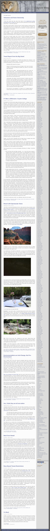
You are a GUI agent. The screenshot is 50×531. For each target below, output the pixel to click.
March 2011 (39, 270)
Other (8, 462)
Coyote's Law (39, 381)
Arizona (7, 349)
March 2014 (39, 228)
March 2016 (39, 200)
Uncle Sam (26, 461)
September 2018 (40, 165)
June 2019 (39, 154)
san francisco (24, 398)
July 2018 (38, 167)
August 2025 (39, 111)
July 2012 (38, 251)
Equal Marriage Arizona (41, 390)
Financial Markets (40, 394)
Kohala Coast (24, 51)
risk (29, 199)
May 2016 (38, 197)
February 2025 (39, 118)
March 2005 (39, 354)
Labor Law (39, 416)
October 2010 (39, 276)
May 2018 (38, 169)
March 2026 (39, 103)
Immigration (39, 409)
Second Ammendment (40, 442)
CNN (10, 93)
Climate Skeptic (10, 12)
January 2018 (39, 174)
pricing (23, 461)
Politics (38, 430)
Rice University (26, 199)
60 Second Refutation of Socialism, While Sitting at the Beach (42, 65)
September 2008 (40, 305)
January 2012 (39, 258)
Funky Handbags (40, 80)
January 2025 (39, 119)
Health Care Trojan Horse (41, 81)
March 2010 (39, 284)
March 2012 (39, 256)
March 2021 (39, 133)
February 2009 (39, 299)
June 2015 (39, 210)
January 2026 (39, 105)
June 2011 (39, 266)
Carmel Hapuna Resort (24, 349)
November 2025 (39, 107)
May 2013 (38, 239)
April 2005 (39, 353)
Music (38, 423)
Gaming (38, 396)
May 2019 (38, 155)
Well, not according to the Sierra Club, (11, 374)
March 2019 (39, 158)
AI (37, 368)
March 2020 (39, 144)
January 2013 (39, 244)
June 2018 (39, 168)
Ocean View (25, 93)
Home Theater (39, 407)
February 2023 (39, 120)
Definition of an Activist (41, 77)
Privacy (38, 431)
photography (39, 428)
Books (38, 374)
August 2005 (39, 348)
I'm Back (6, 512)
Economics (39, 386)
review (27, 51)
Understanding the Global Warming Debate (41, 59)
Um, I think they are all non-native (14, 403)
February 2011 (39, 271)
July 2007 (38, 321)
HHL (22, 507)
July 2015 (38, 209)
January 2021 (39, 135)
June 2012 (39, 252)
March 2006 (39, 340)
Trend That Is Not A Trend (41, 452)
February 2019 (39, 159)
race (29, 507)
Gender (38, 397)
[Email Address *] (42, 30)
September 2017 (40, 179)
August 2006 (39, 334)
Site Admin (39, 466)
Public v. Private (39, 435)
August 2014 (39, 222)
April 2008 (39, 311)
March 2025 (39, 117)
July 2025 (38, 112)
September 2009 (40, 291)
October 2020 (39, 138)
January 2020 (39, 146)
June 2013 (39, 238)
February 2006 (39, 341)
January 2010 (39, 286)
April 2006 (39, 339)
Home (5, 12)
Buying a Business (40, 70)
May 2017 (38, 183)
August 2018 (39, 166)
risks (29, 51)
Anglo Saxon (8, 507)
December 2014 (39, 217)
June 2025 (39, 113)
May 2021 (38, 131)
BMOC (15, 12)
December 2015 (39, 203)
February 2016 (39, 201)
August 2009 (39, 292)
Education (39, 387)
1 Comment (12, 351)
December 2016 (39, 189)
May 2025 (38, 114)
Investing (38, 415)
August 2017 (39, 180)
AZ (9, 349)
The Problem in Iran (40, 46)
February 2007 (39, 327)
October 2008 (39, 304)
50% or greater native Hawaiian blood (19, 487)
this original (20, 224)
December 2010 (39, 273)
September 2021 (40, 126)
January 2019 (39, 160)
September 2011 (40, 263)
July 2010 (38, 279)
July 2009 (38, 293)
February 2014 (39, 229)
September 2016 (40, 193)
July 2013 (38, 237)
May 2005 (38, 352)
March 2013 (39, 242)
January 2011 (39, 272)
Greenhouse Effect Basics (41, 53)
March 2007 (39, 326)
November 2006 (39, 331)
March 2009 (39, 298)
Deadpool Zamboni (12, 51)
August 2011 (39, 264)
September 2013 (40, 235)
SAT (31, 199)
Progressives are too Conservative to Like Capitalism (42, 88)
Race (38, 436)
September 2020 (40, 139)
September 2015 (40, 207)
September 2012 (40, 249)
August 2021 (39, 127)
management (19, 93)
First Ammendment (40, 395)
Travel (8, 351)
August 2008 (39, 306)
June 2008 (39, 308)
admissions (7, 199)
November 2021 (39, 124)
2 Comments (12, 462)
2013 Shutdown (39, 364)
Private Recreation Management (42, 432)
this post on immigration (22, 443)
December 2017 (39, 175)
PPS (4, 350)
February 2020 (39, 145)
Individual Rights (9, 508)
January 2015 (39, 216)
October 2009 (39, 290)
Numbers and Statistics (41, 424)
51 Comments (14, 431)
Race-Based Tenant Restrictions (14, 466)
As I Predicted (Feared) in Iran (42, 45)
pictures (22, 199)
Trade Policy (39, 449)
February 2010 (39, 285)
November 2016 (39, 190)
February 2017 (39, 187)
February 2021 (39, 134)
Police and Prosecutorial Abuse (42, 429)
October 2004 (39, 360)
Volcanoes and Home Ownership (14, 17)
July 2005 (38, 349)
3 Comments (15, 508)
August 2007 (39, 320)
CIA (9, 461)
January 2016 (39, 202)
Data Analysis (39, 383)
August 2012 (39, 250)
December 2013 (39, 231)
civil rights (12, 461)
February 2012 (39, 257)
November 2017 (39, 176)
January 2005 (39, 356)
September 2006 (40, 333)
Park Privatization (20, 12)
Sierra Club (28, 398)
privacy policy (40, 38)
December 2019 (39, 147)
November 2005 (39, 345)
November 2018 (39, 162)
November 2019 (39, 148)
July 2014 (38, 223)
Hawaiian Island (18, 398)
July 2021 (38, 128)
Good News (39, 401)
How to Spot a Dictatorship (41, 82)
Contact (34, 12)
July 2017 (38, 181)
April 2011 (39, 269)
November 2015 (39, 204)
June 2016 (39, 196)
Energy (38, 388)
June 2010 (39, 280)
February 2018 (39, 173)
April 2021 (39, 132)
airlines (7, 398)
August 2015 (39, 208)
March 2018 (39, 172)
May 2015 (38, 211)
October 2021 (39, 125)
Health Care (39, 403)
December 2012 (39, 245)
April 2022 (39, 121)
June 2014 (39, 224)
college (15, 199)
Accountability (39, 365)
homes (17, 51)
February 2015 (39, 215)
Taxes (38, 445)
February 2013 (39, 243)
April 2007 (39, 325)
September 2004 (40, 361)
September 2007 (40, 319)
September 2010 (40, 277)
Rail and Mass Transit (40, 437)
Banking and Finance (40, 371)
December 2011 (39, 259)
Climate (38, 379)
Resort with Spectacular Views (13, 203)
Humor (38, 408)
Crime (38, 382)
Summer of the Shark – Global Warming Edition (42, 57)
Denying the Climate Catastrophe (40, 52)
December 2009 (39, 287)
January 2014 (39, 230)
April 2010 (39, 283)
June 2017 (39, 182)
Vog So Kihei (6, 94)
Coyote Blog (42, 7)
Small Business (39, 443)
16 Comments (16, 52)
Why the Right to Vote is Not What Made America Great (41, 99)
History (38, 404)
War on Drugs (39, 457)
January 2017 (39, 188)
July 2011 (38, 265)
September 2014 (40, 221)
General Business (10, 52)
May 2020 (38, 141)
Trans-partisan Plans (40, 450)
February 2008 (39, 313)
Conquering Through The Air (41, 44)
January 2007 (39, 328)
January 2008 (39, 314)
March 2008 (39, 312)
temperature (33, 93)
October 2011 (39, 262)
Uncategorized (39, 456)
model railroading (40, 421)
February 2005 (39, 355)
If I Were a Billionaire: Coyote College (15, 98)
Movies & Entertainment (41, 422)
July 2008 (38, 307)
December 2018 (39, 161)
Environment (14, 398)
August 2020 (39, 140)
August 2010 (39, 278)
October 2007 (39, 318)
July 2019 (38, 153)
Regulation (39, 438)
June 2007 (39, 322)
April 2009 (39, 297)
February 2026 (39, 104)
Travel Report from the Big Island (14, 56)
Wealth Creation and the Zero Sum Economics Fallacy (42, 97)
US (29, 461)
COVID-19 (39, 380)
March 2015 (39, 214)
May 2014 (38, 225)
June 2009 (39, 294)
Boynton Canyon (16, 349)
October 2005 (39, 346)
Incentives (39, 410)
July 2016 (38, 195)
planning (27, 507)
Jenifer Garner (16, 461)
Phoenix (29, 93)
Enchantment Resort (31, 349)
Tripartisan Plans (40, 455)
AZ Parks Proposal (28, 12)
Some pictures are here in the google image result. (16, 213)
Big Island (7, 51)
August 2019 (39, 152)
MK (22, 93)
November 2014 (39, 218)
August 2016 (39, 194)
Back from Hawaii (9, 435)
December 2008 (39, 301)
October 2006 (39, 332)
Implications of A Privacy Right (42, 83)
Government (39, 402)
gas (11, 93)
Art (37, 370)
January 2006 (39, 342)
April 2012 (39, 255)
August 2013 (39, 236)
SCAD (33, 199)
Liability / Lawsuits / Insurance (42, 417)
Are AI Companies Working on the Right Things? (42, 48)
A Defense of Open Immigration (42, 67)
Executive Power (40, 393)
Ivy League (19, 199)
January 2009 (39, 300)
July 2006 (38, 335)
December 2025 (39, 106)
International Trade (40, 414)
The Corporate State (40, 448)
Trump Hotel (11, 350)
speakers (6, 350)
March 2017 (39, 186)
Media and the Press (40, 418)
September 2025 (40, 110)
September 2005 (40, 347)
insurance (19, 51)
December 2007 (39, 315)
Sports (38, 444)
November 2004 (39, 359)
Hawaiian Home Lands (26, 470)
